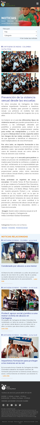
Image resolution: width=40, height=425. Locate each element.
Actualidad (19, 401)
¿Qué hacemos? (12, 401)
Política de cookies (18, 421)
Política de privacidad (29, 421)
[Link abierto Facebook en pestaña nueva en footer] (7, 404)
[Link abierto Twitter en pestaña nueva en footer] (20, 404)
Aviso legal (10, 421)
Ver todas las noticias (28, 38)
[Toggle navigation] (37, 3)
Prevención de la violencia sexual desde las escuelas (18, 99)
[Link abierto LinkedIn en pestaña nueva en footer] (16, 404)
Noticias (10, 21)
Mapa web (4, 421)
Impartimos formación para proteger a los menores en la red (19, 361)
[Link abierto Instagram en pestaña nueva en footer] (3, 404)
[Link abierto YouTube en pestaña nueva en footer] (11, 404)
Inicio (3, 21)
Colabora (25, 401)
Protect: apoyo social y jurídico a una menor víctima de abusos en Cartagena (19, 315)
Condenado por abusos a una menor (19, 266)
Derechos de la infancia (18, 225)
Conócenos (4, 401)
